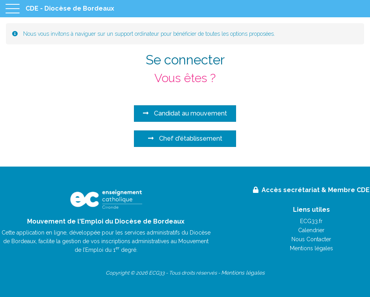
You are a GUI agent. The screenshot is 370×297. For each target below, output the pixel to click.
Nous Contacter (311, 239)
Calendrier (311, 230)
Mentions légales (311, 248)
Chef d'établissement (185, 138)
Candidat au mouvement (185, 113)
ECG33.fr (311, 221)
